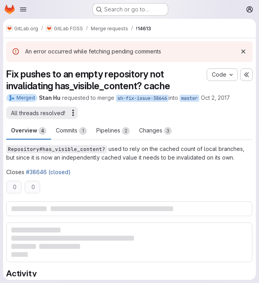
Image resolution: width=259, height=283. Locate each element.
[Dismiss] (243, 51)
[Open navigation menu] (23, 9)
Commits (71, 131)
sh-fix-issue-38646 (142, 98)
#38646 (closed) (48, 172)
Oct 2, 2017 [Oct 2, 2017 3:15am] (215, 97)
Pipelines (113, 131)
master (189, 98)
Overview (28, 131)
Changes (155, 131)
